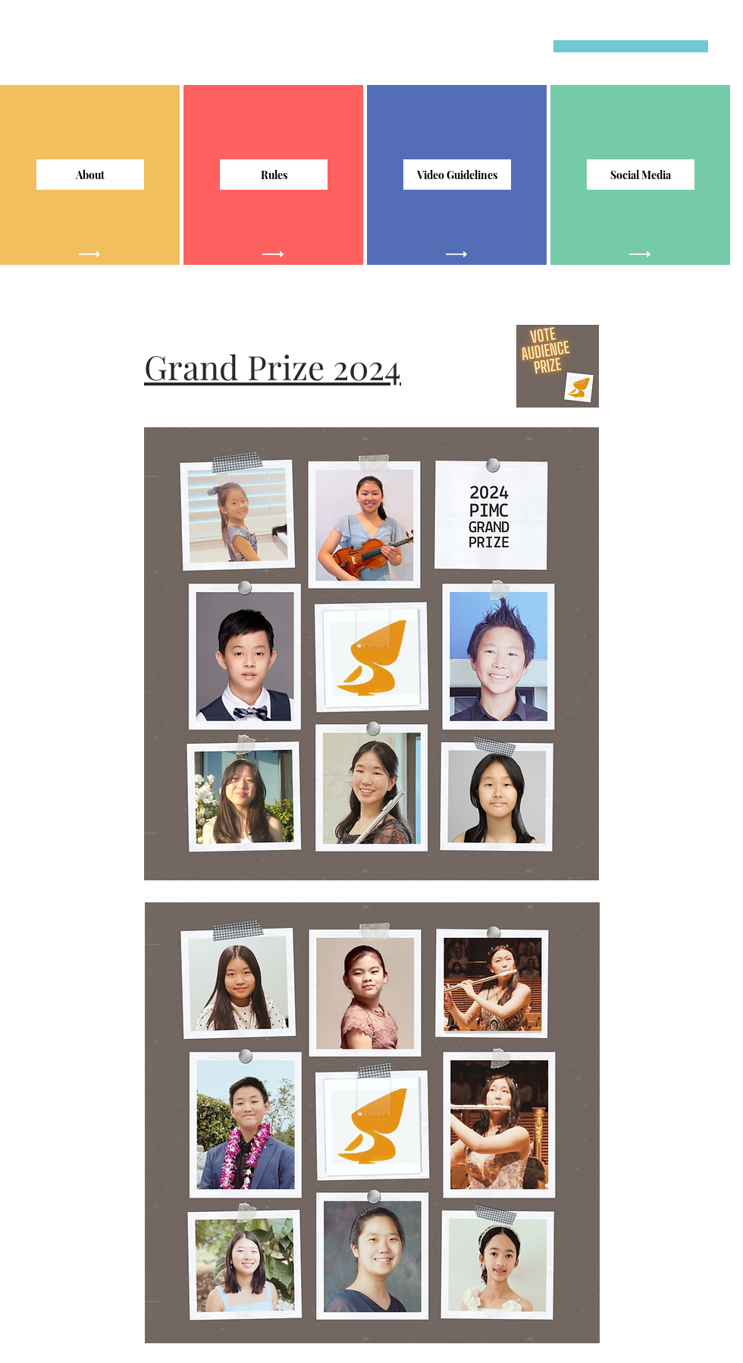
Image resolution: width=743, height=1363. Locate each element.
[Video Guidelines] (457, 174)
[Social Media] (640, 174)
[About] (90, 174)
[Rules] (274, 174)
